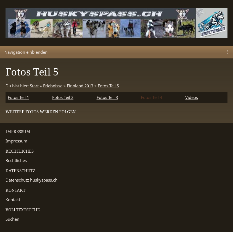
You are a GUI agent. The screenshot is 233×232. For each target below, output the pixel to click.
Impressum (16, 141)
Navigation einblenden (25, 52)
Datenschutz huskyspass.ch (31, 180)
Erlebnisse (52, 85)
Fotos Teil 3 (107, 97)
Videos (191, 97)
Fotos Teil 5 (108, 85)
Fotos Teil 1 (18, 97)
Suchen (12, 219)
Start (34, 85)
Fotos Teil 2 (62, 97)
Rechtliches (16, 160)
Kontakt (13, 199)
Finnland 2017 (80, 85)
